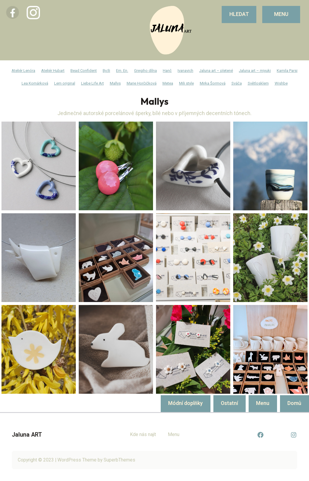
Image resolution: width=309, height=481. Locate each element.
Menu (262, 403)
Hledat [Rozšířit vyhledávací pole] (239, 14)
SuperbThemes (119, 460)
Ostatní (229, 403)
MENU (281, 14)
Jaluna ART (27, 434)
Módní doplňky (185, 403)
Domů (294, 403)
